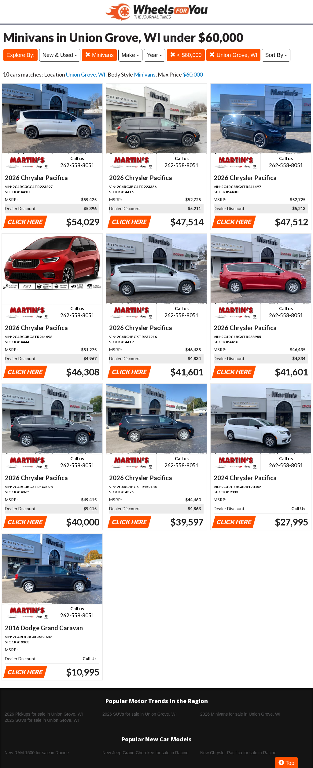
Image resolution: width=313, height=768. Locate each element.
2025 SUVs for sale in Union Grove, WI (42, 720)
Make (130, 55)
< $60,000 (186, 55)
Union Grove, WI (233, 55)
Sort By (276, 55)
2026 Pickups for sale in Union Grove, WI (44, 714)
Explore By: (20, 55)
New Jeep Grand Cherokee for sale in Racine (145, 752)
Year (154, 55)
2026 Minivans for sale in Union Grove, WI (240, 714)
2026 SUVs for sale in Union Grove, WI (139, 714)
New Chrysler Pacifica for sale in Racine (238, 752)
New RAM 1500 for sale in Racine (37, 752)
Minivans (99, 55)
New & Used (59, 55)
